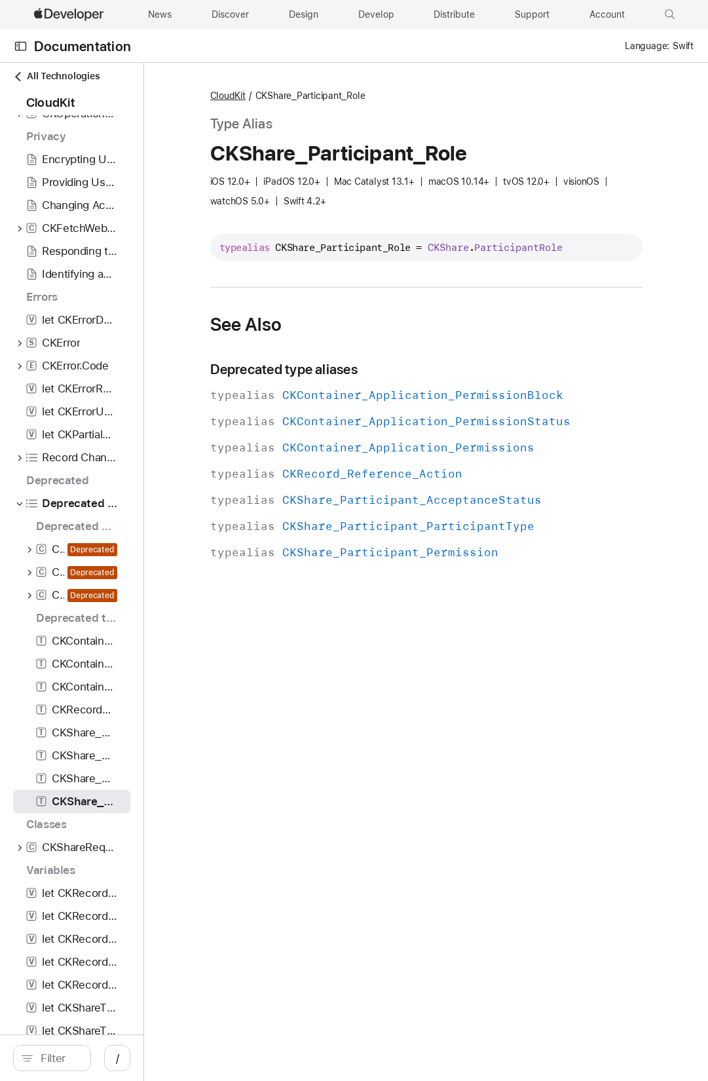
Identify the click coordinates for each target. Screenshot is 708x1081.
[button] (670, 14)
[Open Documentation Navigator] (20, 46)
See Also (350, 341)
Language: (647, 46)
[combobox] (118, 1058)
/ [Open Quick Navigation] (235, 1058)
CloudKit (332, 96)
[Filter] (118, 1058)
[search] (111, 1058)
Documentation (82, 46)
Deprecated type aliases (388, 386)
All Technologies (56, 76)
